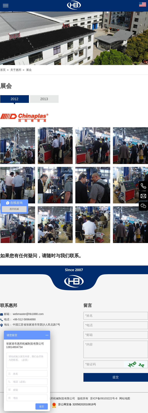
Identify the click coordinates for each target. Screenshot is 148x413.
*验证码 (90, 364)
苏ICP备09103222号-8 (103, 398)
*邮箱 (89, 334)
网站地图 (124, 398)
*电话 (89, 325)
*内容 (89, 344)
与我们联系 (67, 255)
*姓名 (89, 315)
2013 (44, 99)
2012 (14, 99)
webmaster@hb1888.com (28, 314)
